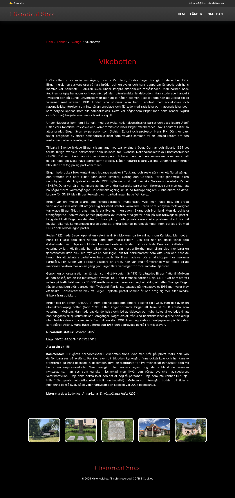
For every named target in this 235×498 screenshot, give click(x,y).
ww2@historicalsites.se (206, 3)
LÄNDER (196, 14)
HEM (181, 14)
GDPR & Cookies (143, 478)
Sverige (76, 42)
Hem (49, 42)
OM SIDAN (215, 14)
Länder (62, 42)
